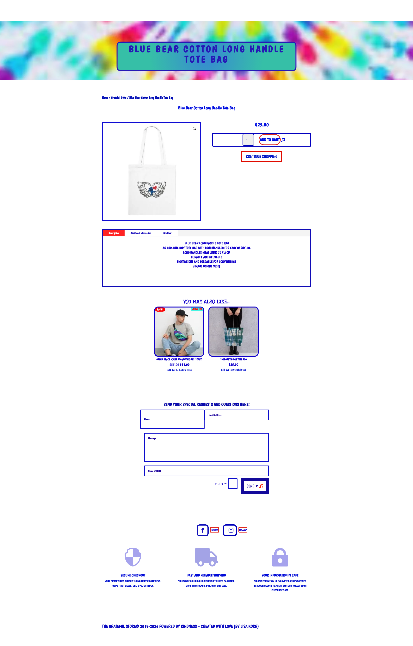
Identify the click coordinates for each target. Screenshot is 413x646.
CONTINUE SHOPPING (261, 156)
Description (113, 233)
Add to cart (270, 139)
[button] (194, 128)
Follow (214, 529)
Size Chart (167, 233)
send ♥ (252, 486)
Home (105, 98)
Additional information (141, 233)
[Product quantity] (248, 140)
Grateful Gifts (118, 98)
